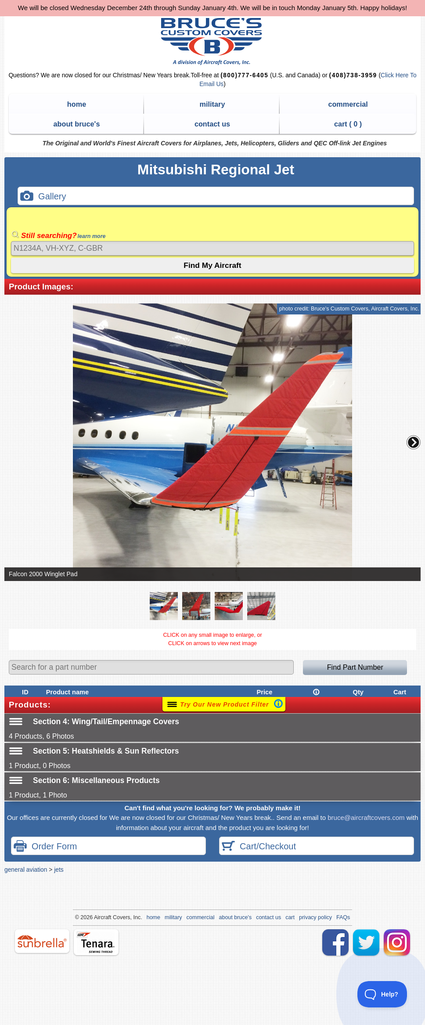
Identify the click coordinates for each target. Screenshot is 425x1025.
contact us (212, 124)
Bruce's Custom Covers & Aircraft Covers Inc (212, 41)
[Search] (212, 248)
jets (58, 869)
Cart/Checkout (259, 847)
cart (290, 917)
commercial (347, 104)
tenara (96, 942)
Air (97, 917)
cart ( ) (348, 124)
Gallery (43, 197)
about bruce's (77, 124)
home (76, 104)
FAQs (343, 917)
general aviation (25, 869)
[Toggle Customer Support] (382, 994)
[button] (414, 442)
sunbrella (42, 941)
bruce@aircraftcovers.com (366, 817)
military (212, 104)
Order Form (45, 847)
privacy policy (315, 917)
